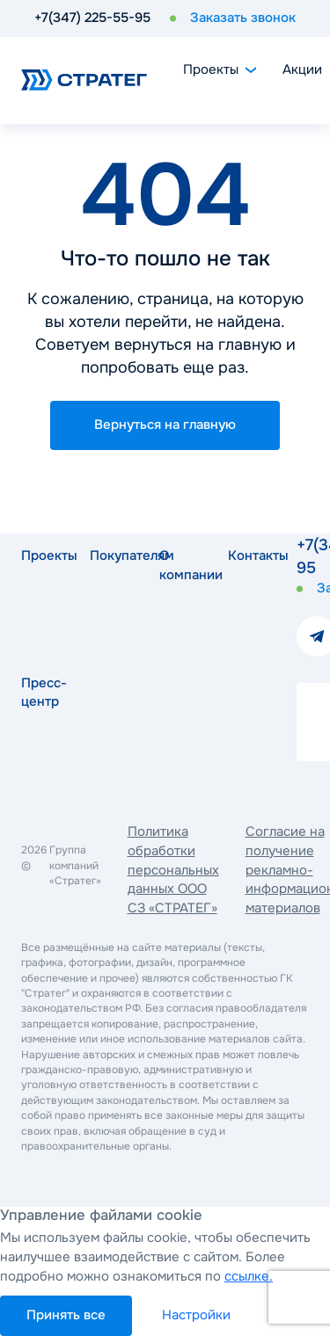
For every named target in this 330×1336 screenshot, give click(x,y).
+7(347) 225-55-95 (92, 17)
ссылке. (248, 1276)
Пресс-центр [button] (42, 692)
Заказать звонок (243, 17)
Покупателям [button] (111, 555)
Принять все (66, 1315)
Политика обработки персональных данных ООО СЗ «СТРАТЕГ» (173, 870)
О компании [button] (180, 565)
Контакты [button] (249, 555)
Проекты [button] (42, 555)
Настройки (196, 1315)
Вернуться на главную (165, 424)
